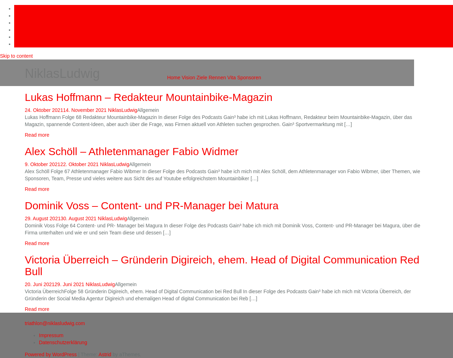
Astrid (105, 354)
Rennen (217, 77)
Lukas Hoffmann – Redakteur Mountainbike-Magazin (149, 97)
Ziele (201, 77)
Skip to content (16, 56)
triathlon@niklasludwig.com (55, 323)
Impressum (51, 335)
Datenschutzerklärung (63, 342)
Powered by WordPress (51, 354)
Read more (37, 135)
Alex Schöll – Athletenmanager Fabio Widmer (132, 151)
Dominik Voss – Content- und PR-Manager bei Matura (152, 205)
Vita (231, 77)
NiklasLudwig (122, 110)
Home (173, 77)
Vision (188, 77)
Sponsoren (249, 77)
